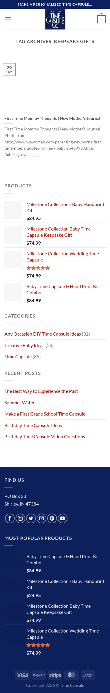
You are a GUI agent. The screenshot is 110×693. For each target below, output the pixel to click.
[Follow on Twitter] (31, 518)
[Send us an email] (41, 518)
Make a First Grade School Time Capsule (44, 413)
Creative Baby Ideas (24, 345)
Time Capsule (18, 356)
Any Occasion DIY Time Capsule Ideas (42, 333)
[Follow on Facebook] (10, 518)
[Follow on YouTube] (62, 518)
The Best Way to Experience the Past (41, 391)
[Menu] (7, 19)
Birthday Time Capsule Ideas (33, 425)
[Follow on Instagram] (20, 518)
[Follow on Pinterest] (52, 518)
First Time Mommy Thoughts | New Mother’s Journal (52, 118)
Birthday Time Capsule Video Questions (44, 436)
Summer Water (19, 402)
